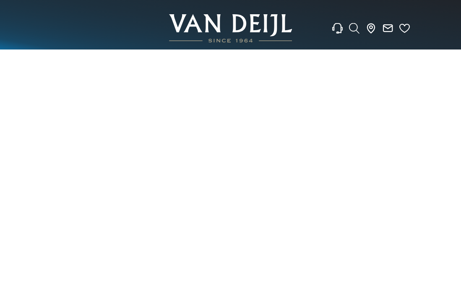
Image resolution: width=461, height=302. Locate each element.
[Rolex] (420, 28)
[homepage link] (230, 28)
